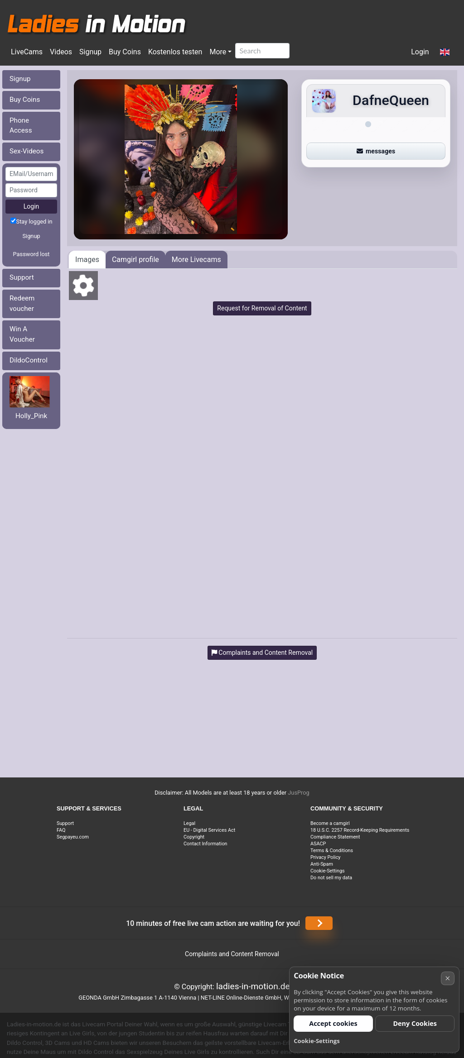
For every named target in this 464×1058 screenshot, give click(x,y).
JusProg (298, 792)
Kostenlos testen (175, 52)
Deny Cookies (415, 1023)
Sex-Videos (27, 151)
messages (376, 151)
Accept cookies (333, 1023)
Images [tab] (87, 259)
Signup (90, 52)
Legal (189, 823)
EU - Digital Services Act (209, 830)
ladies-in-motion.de (253, 986)
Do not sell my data (331, 878)
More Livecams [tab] (196, 259)
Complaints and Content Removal (232, 954)
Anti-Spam (321, 864)
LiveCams (27, 52)
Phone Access (21, 125)
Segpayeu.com (73, 837)
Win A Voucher (22, 334)
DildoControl (29, 360)
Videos (61, 52)
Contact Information (205, 844)
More (217, 52)
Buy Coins (125, 52)
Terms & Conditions (331, 850)
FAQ (61, 830)
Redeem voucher (22, 303)
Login (420, 52)
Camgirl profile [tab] (135, 259)
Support (22, 277)
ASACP (318, 844)
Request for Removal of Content (262, 308)
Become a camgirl (330, 823)
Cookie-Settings (327, 871)
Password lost (31, 254)
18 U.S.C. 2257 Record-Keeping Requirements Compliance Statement (359, 833)
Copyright (194, 837)
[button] (444, 52)
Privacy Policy (325, 857)
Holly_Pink (31, 416)
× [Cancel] (447, 978)
